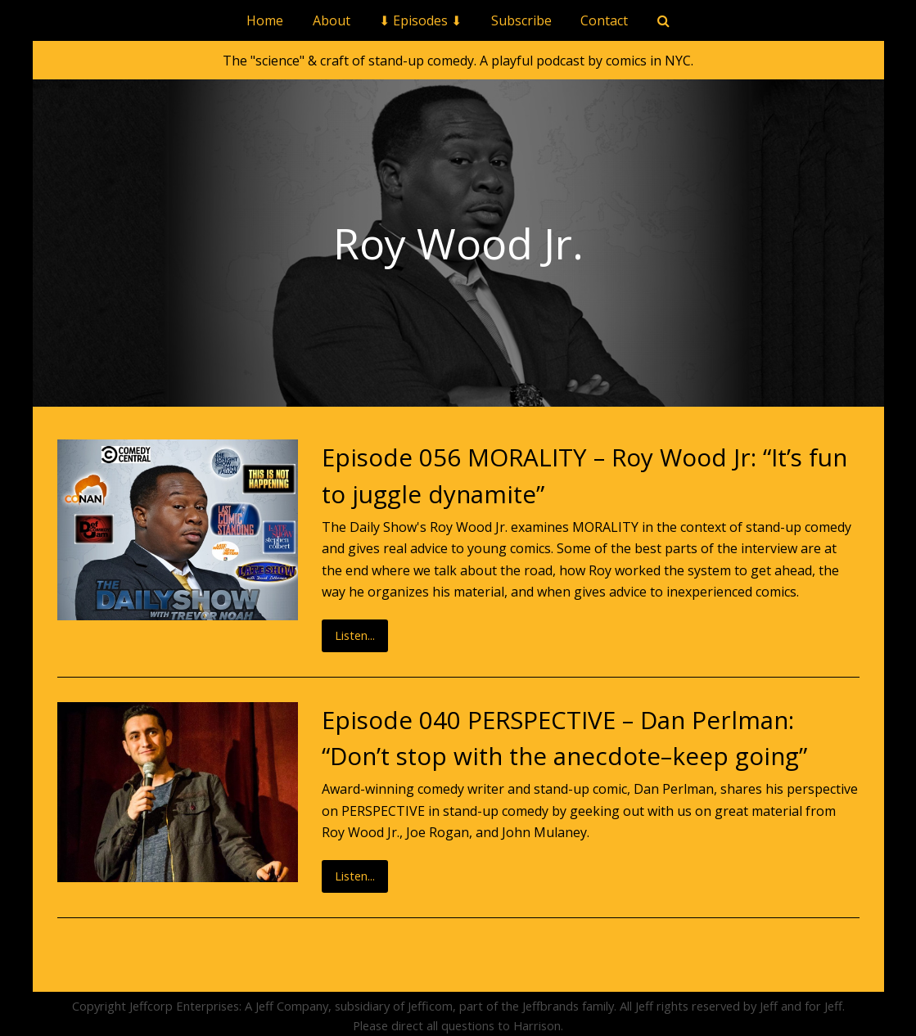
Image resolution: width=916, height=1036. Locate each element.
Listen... (355, 635)
